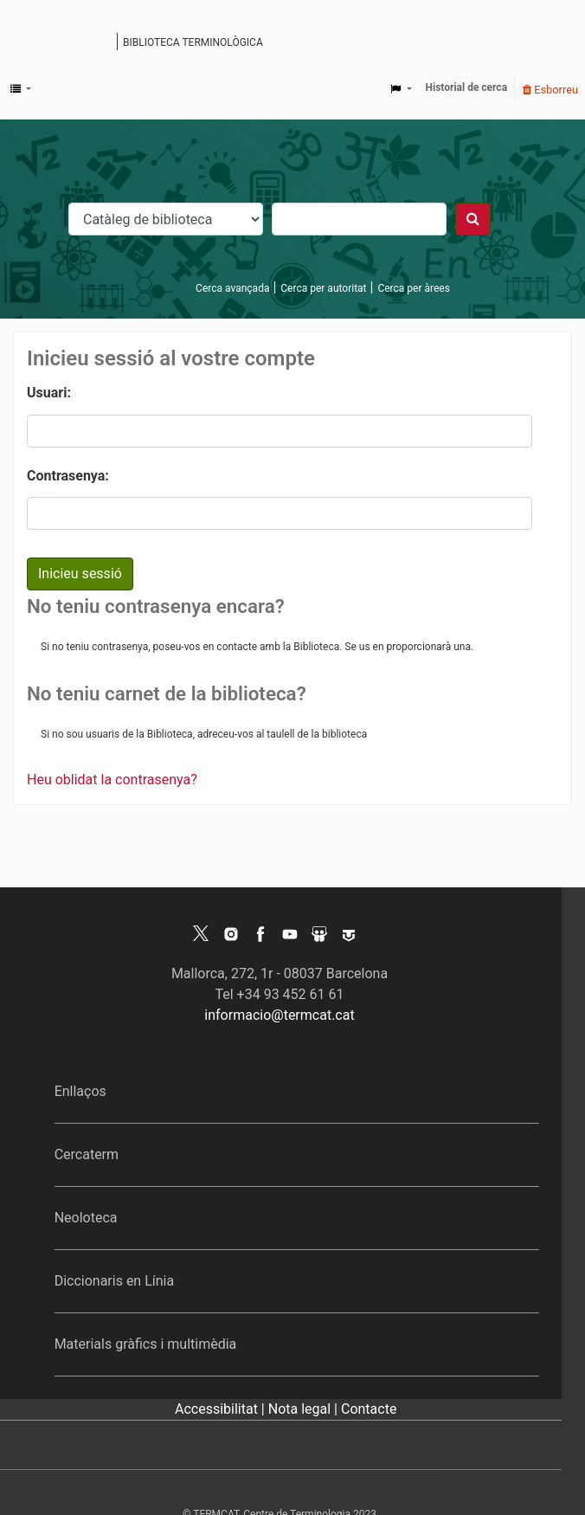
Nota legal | (304, 1409)
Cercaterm (87, 1154)
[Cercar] (473, 219)
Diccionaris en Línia (115, 1281)
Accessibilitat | (221, 1409)
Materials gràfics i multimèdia (146, 1344)
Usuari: (49, 392)
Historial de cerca (467, 87)
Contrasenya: (68, 475)
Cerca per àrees (413, 288)
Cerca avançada (232, 288)
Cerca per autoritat (323, 288)
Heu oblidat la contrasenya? (112, 779)
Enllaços (80, 1091)
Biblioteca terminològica (193, 42)
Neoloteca (86, 1217)
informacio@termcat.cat (279, 1015)
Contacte (368, 1409)
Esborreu (550, 89)
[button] (20, 89)
